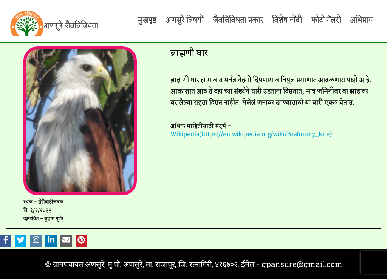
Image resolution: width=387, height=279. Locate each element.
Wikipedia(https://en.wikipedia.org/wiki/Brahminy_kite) (251, 135)
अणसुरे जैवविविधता (71, 26)
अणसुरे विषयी (185, 20)
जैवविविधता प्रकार (238, 20)
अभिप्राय (361, 20)
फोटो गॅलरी (326, 20)
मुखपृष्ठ (147, 20)
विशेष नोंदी (287, 20)
